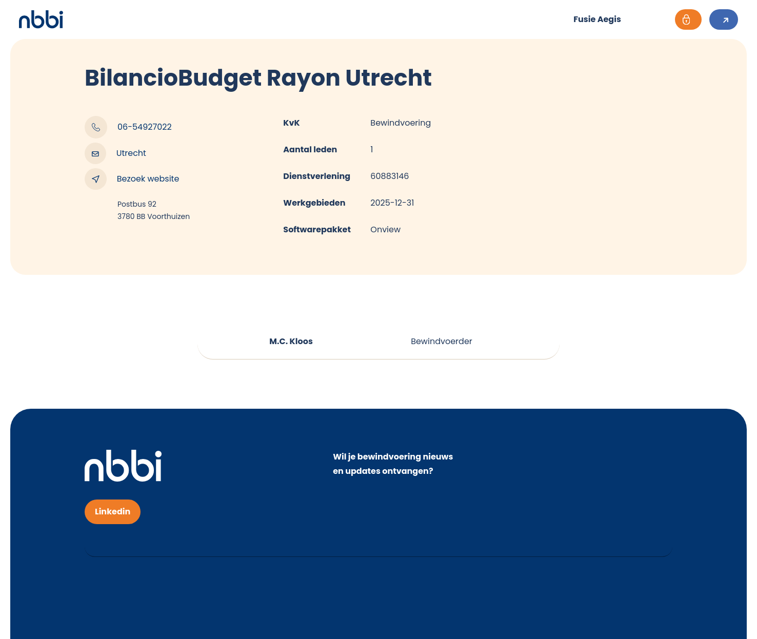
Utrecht (115, 153)
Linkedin (112, 511)
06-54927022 (128, 127)
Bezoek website (132, 179)
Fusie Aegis (597, 19)
